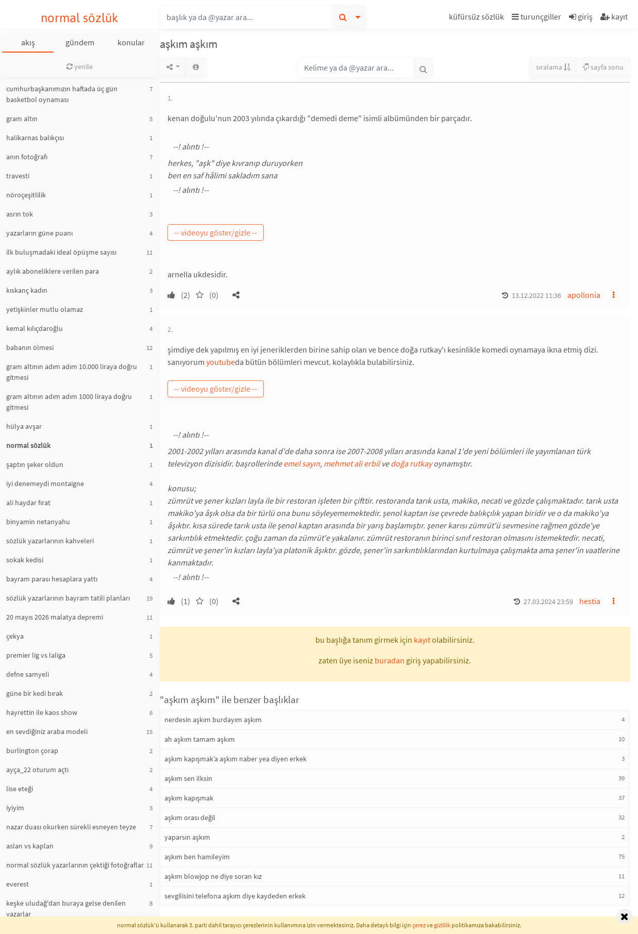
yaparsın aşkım (187, 837)
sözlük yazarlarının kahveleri (50, 540)
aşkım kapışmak (188, 798)
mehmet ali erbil (352, 463)
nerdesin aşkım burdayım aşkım (213, 719)
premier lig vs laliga (35, 655)
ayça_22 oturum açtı (37, 769)
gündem (79, 42)
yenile (79, 66)
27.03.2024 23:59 (548, 601)
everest (17, 884)
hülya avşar (24, 426)
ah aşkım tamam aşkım (199, 739)
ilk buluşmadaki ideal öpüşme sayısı (61, 252)
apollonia (583, 295)
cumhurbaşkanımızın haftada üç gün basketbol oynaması (61, 94)
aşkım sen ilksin (188, 778)
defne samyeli (27, 674)
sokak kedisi (24, 559)
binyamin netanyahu (38, 521)
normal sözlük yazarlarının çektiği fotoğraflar (75, 865)
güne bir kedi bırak (34, 693)
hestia (589, 601)
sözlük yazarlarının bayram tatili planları (68, 598)
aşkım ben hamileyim (197, 856)
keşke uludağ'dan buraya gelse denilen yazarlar (66, 908)
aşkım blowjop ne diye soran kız (213, 876)
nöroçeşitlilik (26, 194)
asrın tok (19, 214)
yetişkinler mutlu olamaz (44, 309)
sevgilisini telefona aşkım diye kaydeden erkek (235, 895)
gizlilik (442, 925)
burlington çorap (32, 750)
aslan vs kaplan (30, 845)
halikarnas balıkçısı (35, 137)
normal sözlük (80, 18)
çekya (15, 636)
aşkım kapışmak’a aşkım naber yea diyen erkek (235, 758)
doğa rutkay (411, 463)
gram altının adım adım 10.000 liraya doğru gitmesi (71, 372)
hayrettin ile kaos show (41, 712)
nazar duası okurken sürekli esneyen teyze (71, 826)
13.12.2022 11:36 (536, 295)
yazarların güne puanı (39, 233)
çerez (419, 925)
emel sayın (301, 463)
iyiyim (15, 807)
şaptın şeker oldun (34, 464)
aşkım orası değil (189, 817)
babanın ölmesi (30, 347)
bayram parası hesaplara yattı (51, 578)
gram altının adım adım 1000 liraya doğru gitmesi (69, 402)
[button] (478, 18)
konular (131, 42)
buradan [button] (390, 660)
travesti (17, 175)
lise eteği (19, 788)
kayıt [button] (422, 640)
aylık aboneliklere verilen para (52, 271)
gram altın (22, 118)
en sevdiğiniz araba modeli (47, 731)
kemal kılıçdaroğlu (34, 328)
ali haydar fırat (28, 502)
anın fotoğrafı (26, 156)
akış (28, 42)
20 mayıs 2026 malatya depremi (54, 617)
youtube (220, 362)
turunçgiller (536, 16)
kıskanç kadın (26, 290)
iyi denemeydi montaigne (45, 483)
